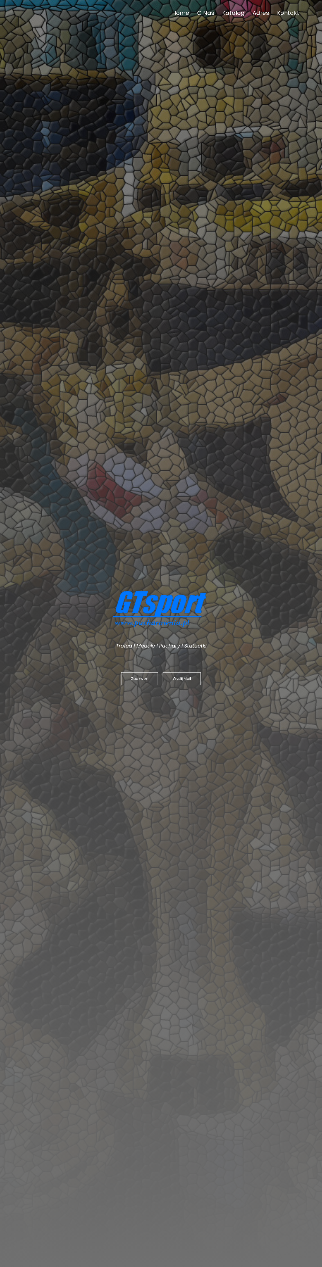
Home (180, 13)
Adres (261, 13)
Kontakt (288, 13)
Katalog (233, 13)
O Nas (205, 13)
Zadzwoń (139, 678)
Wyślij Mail (182, 678)
